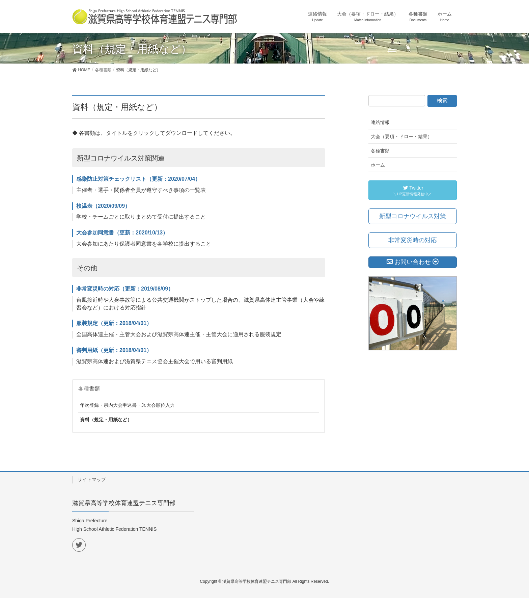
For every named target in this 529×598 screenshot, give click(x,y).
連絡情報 (380, 122)
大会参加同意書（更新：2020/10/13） (122, 232)
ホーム (378, 165)
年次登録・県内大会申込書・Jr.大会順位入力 (127, 405)
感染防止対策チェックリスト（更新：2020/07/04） (138, 179)
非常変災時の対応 (412, 240)
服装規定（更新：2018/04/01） (114, 323)
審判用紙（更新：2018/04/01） (114, 350)
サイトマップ (92, 479)
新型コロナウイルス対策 (412, 216)
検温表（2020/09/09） (103, 206)
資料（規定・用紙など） (106, 419)
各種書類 (89, 389)
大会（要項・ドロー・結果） (401, 136)
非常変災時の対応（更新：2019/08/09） (124, 289)
